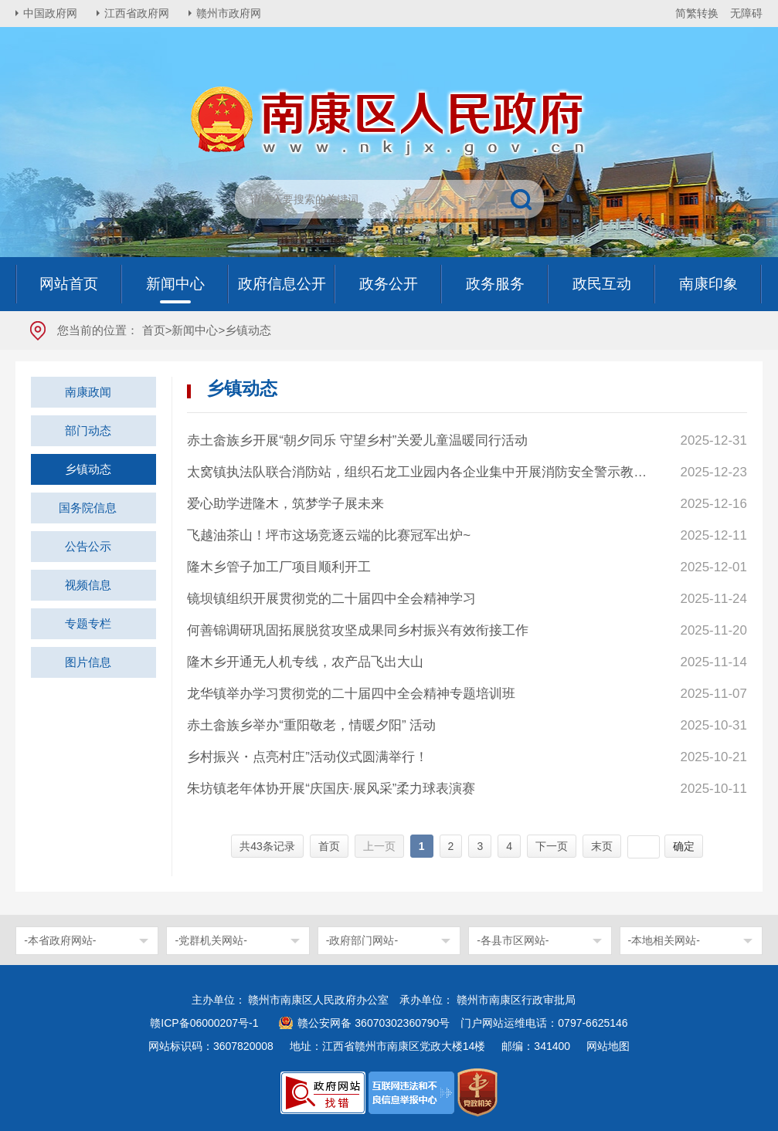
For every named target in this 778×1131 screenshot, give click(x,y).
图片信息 (88, 662)
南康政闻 (88, 391)
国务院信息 (88, 507)
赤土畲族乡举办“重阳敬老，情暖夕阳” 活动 (311, 725)
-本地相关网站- (664, 940)
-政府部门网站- (362, 940)
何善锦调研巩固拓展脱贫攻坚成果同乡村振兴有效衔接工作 (357, 630)
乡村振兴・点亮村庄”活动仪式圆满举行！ (307, 757)
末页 (602, 846)
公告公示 (88, 546)
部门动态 (88, 430)
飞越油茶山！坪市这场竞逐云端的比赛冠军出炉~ (329, 535)
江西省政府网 (136, 13)
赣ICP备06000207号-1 (204, 1023)
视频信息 (88, 584)
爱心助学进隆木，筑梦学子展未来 (285, 503)
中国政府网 (50, 13)
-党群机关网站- (210, 940)
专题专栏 (88, 623)
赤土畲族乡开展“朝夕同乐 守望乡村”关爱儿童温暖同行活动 (357, 440)
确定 (684, 846)
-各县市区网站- (513, 940)
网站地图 (608, 1046)
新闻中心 (195, 330)
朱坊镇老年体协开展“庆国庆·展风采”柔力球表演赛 (331, 788)
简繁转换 (697, 13)
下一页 (551, 846)
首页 (153, 330)
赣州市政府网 (228, 13)
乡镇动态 (88, 469)
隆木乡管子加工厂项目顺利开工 (279, 567)
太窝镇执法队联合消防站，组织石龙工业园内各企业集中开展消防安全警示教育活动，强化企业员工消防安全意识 (419, 472)
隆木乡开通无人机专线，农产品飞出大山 (305, 662)
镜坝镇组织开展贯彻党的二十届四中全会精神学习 (331, 598)
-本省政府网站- (60, 940)
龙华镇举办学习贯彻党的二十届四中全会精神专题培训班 (351, 693)
